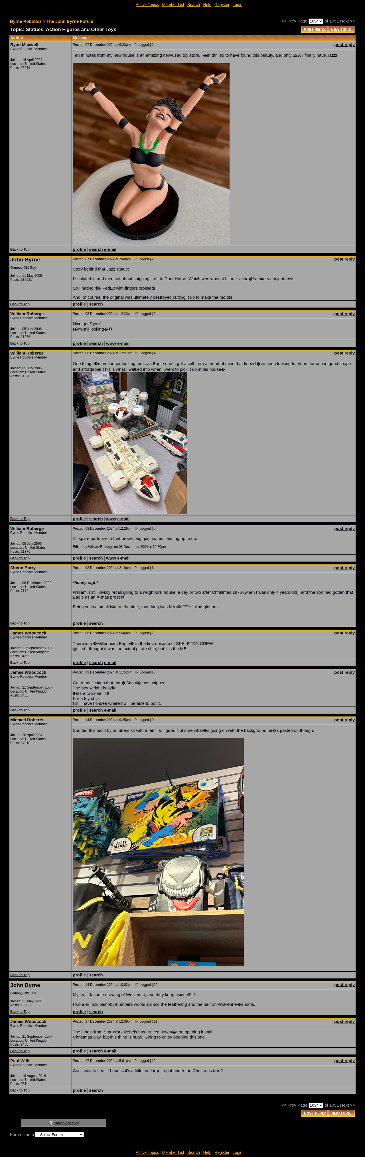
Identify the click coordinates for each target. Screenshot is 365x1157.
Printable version (66, 1123)
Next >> (347, 21)
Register (221, 4)
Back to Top (20, 249)
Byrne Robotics (26, 21)
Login (237, 4)
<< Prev (288, 21)
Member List (173, 4)
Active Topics (147, 4)
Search (193, 4)
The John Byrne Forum (69, 21)
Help (207, 4)
